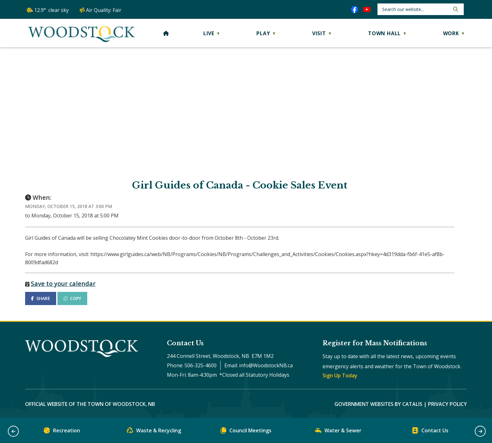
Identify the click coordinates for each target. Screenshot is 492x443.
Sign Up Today (340, 375)
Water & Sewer (338, 432)
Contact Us (430, 432)
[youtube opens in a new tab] (367, 9)
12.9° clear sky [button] (51, 10)
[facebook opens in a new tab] (354, 9)
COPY (72, 298)
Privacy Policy (447, 404)
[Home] (166, 33)
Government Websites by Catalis (378, 404)
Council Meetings (246, 432)
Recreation (62, 432)
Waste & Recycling (154, 432)
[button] (455, 9)
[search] (415, 9)
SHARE (40, 298)
